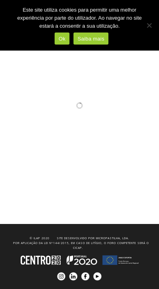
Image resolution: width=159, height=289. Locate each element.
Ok (62, 39)
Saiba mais (90, 39)
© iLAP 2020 (39, 238)
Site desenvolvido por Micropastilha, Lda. (93, 238)
